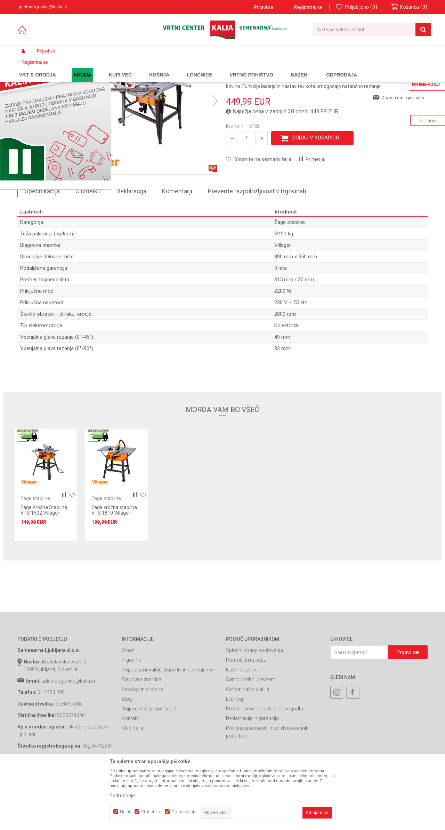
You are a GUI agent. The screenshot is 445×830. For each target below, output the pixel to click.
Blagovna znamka (141, 739)
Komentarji (177, 250)
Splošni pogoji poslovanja (254, 709)
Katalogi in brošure (142, 748)
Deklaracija (131, 250)
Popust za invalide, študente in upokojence (167, 729)
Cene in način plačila (247, 748)
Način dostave (241, 729)
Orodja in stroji (113, 67)
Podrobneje (122, 795)
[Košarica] (409, 7)
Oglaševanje (183, 811)
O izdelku (88, 250)
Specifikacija (42, 250)
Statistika (150, 811)
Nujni (125, 811)
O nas (128, 709)
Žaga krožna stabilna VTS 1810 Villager (114, 569)
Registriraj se (308, 7)
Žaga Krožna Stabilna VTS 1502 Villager (44, 569)
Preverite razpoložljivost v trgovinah (257, 250)
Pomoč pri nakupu (246, 719)
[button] (372, 29)
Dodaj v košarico (315, 197)
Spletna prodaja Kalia (37, 67)
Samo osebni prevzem (250, 739)
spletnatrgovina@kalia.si (68, 740)
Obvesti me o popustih (402, 157)
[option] (43, 191)
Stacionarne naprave (152, 67)
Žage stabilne (191, 67)
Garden (87, 67)
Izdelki (69, 67)
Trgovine (131, 719)
